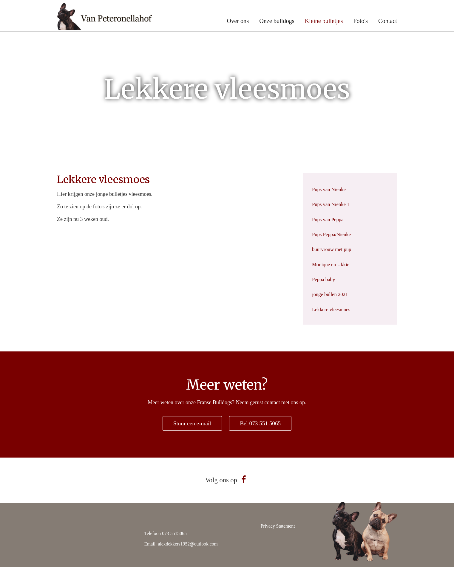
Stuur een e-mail (191, 430)
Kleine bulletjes (324, 21)
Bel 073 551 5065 (261, 430)
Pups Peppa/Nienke (333, 237)
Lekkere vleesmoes (332, 316)
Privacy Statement (278, 533)
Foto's (360, 21)
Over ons (238, 21)
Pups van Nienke (330, 190)
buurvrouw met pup (333, 253)
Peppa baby (324, 285)
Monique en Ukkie (332, 269)
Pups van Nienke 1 (332, 206)
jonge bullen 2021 (331, 300)
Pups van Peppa (329, 221)
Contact (387, 21)
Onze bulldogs (276, 21)
